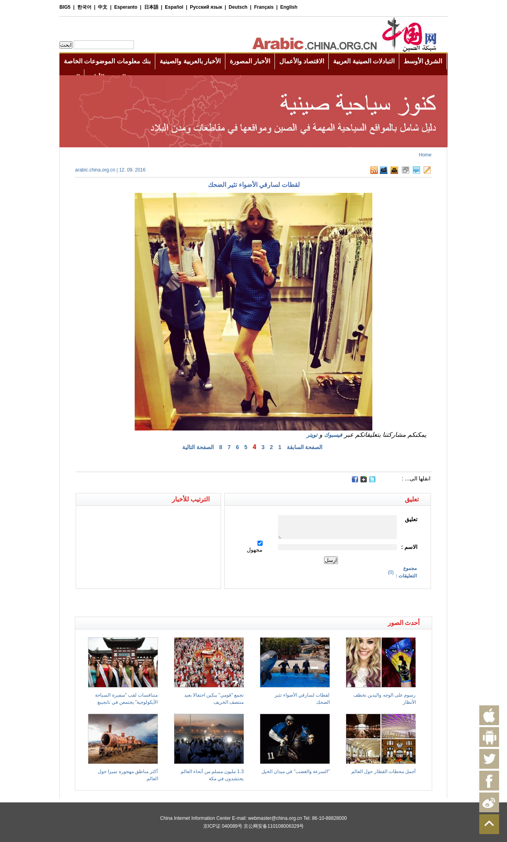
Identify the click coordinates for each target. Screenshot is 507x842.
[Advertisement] (164, 603)
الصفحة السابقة (305, 447)
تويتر (312, 435)
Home (425, 155)
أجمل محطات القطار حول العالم (383, 771)
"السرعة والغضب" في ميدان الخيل (295, 771)
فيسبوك (333, 435)
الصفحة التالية (198, 447)
